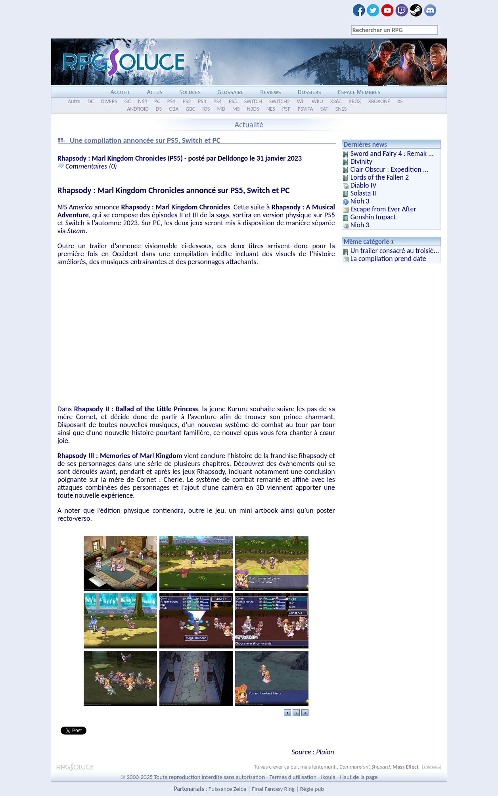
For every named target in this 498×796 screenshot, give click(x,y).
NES (270, 108)
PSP (286, 108)
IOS (206, 108)
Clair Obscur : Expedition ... (390, 169)
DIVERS (109, 101)
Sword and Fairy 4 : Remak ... (392, 153)
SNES (341, 108)
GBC (190, 108)
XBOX (355, 101)
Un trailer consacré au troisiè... (395, 250)
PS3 (202, 101)
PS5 (233, 101)
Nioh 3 (360, 201)
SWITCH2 (279, 101)
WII (301, 101)
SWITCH (253, 101)
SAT (324, 108)
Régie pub (312, 788)
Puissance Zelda (228, 788)
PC (157, 101)
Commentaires (86, 166)
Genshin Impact (373, 217)
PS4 (217, 101)
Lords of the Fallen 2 (380, 177)
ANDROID (138, 108)
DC (91, 101)
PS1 (171, 101)
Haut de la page (358, 777)
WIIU (317, 101)
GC (128, 101)
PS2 (187, 101)
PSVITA (305, 108)
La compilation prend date (388, 258)
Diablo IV (364, 185)
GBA (173, 108)
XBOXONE (379, 101)
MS (235, 108)
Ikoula (328, 777)
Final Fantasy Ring (273, 788)
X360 (336, 101)
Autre (74, 101)
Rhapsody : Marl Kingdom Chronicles (111, 158)
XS (400, 101)
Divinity (361, 161)
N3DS (253, 108)
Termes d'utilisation (292, 777)
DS (159, 108)
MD (221, 108)
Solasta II (363, 193)
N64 (142, 101)
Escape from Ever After (383, 209)
